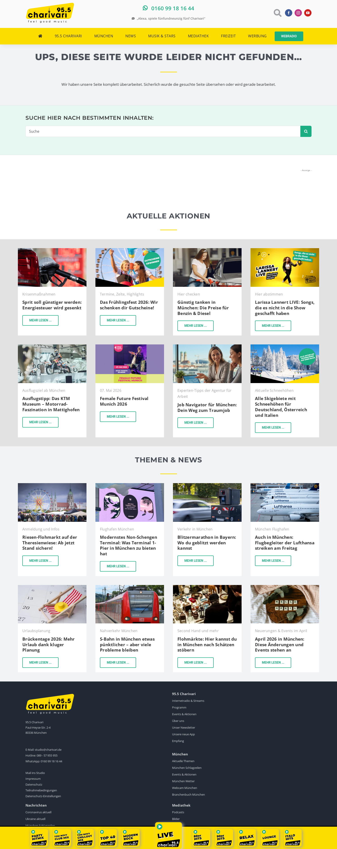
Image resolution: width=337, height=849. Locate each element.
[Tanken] (52, 250)
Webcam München (184, 788)
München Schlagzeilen (187, 768)
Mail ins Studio (35, 773)
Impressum (33, 779)
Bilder (176, 819)
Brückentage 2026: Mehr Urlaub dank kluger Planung (48, 644)
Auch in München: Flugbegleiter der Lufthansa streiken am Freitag (284, 542)
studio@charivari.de (48, 750)
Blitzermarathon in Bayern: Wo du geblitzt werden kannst (206, 542)
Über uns (178, 721)
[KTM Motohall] (52, 346)
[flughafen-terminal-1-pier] (129, 485)
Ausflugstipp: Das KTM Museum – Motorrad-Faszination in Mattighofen (51, 404)
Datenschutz (33, 784)
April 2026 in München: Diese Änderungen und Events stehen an (279, 644)
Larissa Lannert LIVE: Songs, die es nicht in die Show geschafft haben (284, 307)
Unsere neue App (183, 734)
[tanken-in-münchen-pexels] (207, 250)
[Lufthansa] (285, 485)
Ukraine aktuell (35, 819)
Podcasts (178, 812)
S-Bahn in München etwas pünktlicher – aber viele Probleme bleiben (127, 644)
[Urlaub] (52, 586)
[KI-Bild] (207, 346)
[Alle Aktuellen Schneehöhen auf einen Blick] (285, 346)
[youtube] (308, 13)
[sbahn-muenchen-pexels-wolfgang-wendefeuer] (129, 586)
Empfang (178, 741)
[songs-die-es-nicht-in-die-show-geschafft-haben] (285, 250)
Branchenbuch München (188, 794)
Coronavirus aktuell (38, 812)
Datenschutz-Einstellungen (43, 796)
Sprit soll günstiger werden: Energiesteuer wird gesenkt (52, 305)
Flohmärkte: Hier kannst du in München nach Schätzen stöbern (207, 644)
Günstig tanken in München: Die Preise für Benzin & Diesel (203, 307)
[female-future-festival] (129, 346)
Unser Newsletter (183, 727)
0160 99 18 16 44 (51, 761)
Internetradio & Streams (188, 701)
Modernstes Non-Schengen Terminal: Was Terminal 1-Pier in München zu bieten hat (128, 545)
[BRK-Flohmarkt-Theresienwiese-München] (52, 485)
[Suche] (162, 131)
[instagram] (298, 13)
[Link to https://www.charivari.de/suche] (277, 12)
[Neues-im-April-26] (285, 586)
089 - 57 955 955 (47, 755)
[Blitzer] (207, 485)
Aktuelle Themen (183, 761)
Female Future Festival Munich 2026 (124, 401)
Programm (179, 707)
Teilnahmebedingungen (41, 790)
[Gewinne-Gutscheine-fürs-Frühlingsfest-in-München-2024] (129, 250)
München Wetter (183, 781)
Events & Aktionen (184, 714)
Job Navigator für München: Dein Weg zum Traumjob (207, 407)
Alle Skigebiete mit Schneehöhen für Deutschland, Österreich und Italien (281, 407)
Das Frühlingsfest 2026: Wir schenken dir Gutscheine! (129, 305)
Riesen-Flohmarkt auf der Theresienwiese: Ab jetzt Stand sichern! (49, 542)
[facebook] (288, 13)
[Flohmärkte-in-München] (207, 586)
